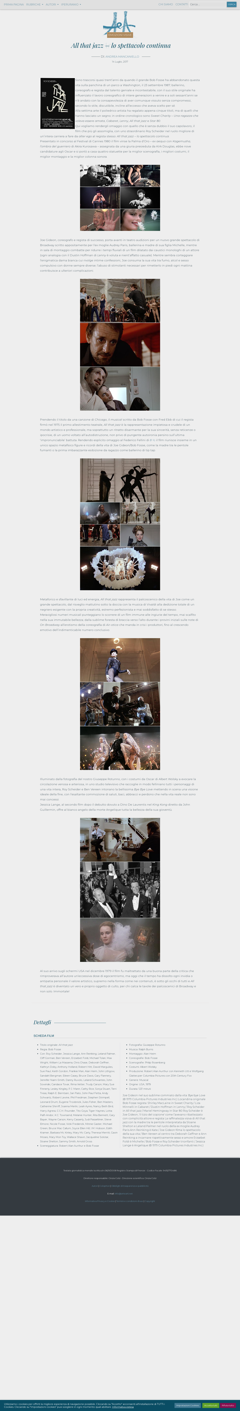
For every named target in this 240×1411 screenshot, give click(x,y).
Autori (95, 1186)
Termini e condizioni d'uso (129, 1201)
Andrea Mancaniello (122, 56)
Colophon (104, 1186)
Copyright (150, 1201)
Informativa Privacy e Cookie (100, 1201)
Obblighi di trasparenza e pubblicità (129, 1186)
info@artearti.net (124, 1193)
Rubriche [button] (33, 4)
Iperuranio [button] (70, 4)
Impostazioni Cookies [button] (187, 1405)
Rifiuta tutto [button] (228, 1405)
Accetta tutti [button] (210, 1405)
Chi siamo (166, 4)
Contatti (181, 4)
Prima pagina (14, 4)
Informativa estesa (123, 1407)
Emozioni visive (120, 35)
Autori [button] (51, 4)
